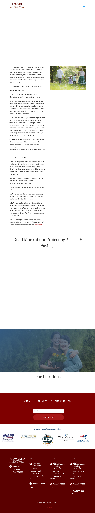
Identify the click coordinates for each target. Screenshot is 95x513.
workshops (38, 225)
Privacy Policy (47, 507)
